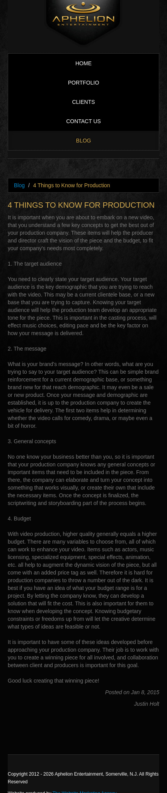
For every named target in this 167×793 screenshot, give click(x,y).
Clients (83, 102)
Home (83, 63)
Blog (83, 140)
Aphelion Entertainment (83, 23)
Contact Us (83, 121)
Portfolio (83, 83)
